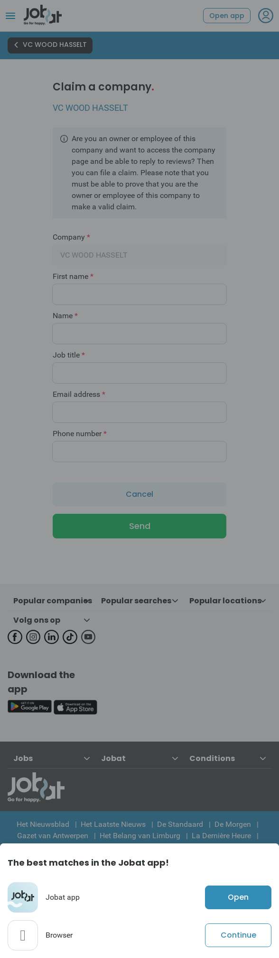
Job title (69, 355)
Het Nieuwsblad (43, 824)
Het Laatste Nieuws (113, 824)
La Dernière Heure (221, 835)
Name (65, 316)
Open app (226, 15)
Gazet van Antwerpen (52, 835)
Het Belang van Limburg (140, 835)
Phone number (80, 434)
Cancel (139, 494)
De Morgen (232, 824)
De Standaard (180, 824)
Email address (79, 394)
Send (139, 526)
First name (73, 276)
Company (71, 237)
